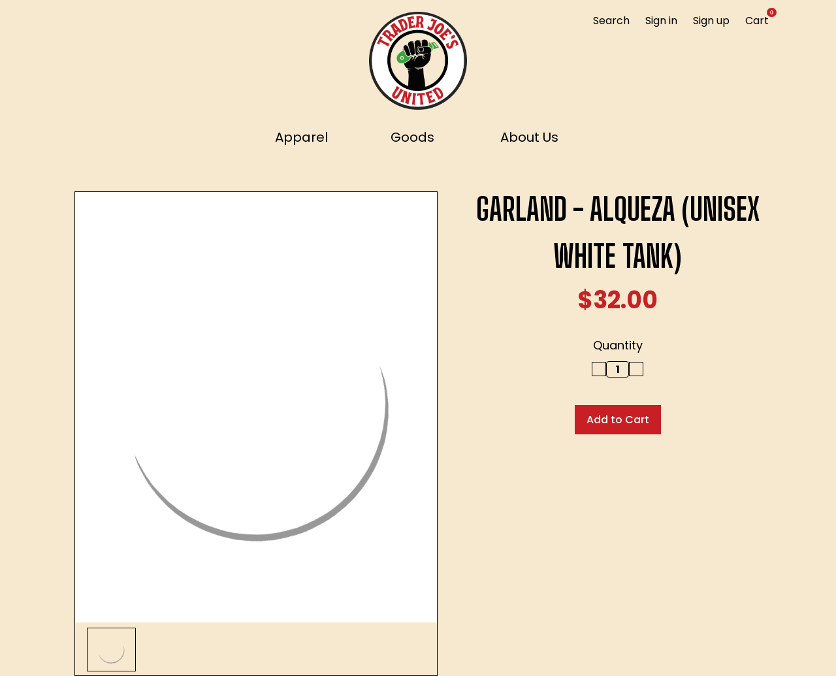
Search (611, 20)
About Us (529, 137)
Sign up (711, 20)
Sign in (661, 20)
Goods (418, 137)
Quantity (618, 345)
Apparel (307, 137)
